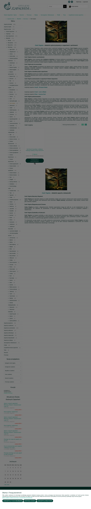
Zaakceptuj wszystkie (45, 500)
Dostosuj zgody (29, 500)
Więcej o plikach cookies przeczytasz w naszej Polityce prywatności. (17, 497)
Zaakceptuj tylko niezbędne (12, 500)
